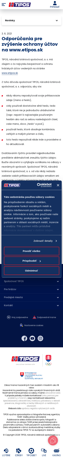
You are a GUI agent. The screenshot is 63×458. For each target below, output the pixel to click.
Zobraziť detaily (43, 240)
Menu (4, 4)
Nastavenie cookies (33, 325)
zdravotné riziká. (53, 393)
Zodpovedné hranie (46, 317)
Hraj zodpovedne (20, 317)
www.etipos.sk (10, 73)
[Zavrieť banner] (58, 185)
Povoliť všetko (31, 251)
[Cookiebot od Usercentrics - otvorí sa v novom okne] (38, 185)
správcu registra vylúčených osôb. (38, 408)
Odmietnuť (31, 270)
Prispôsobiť (32, 260)
